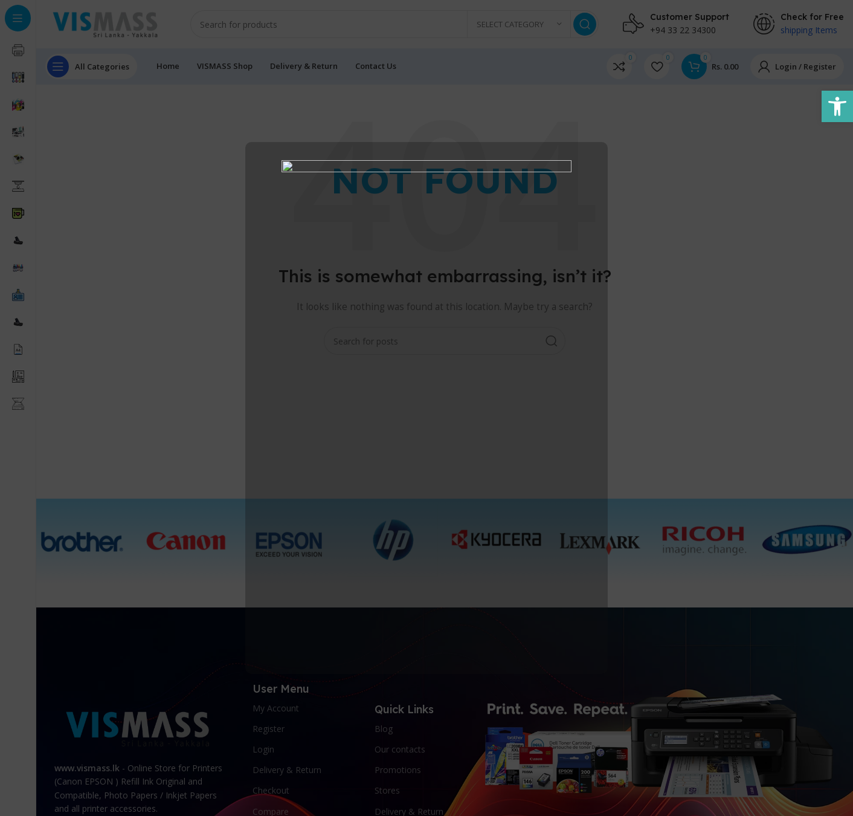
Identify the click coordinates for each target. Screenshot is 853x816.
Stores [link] (387, 790)
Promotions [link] (398, 770)
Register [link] (269, 728)
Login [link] (263, 749)
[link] (837, 106)
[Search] (394, 24)
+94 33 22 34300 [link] (683, 30)
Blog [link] (384, 728)
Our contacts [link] (400, 749)
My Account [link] (276, 708)
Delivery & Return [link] (287, 770)
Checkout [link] (271, 790)
